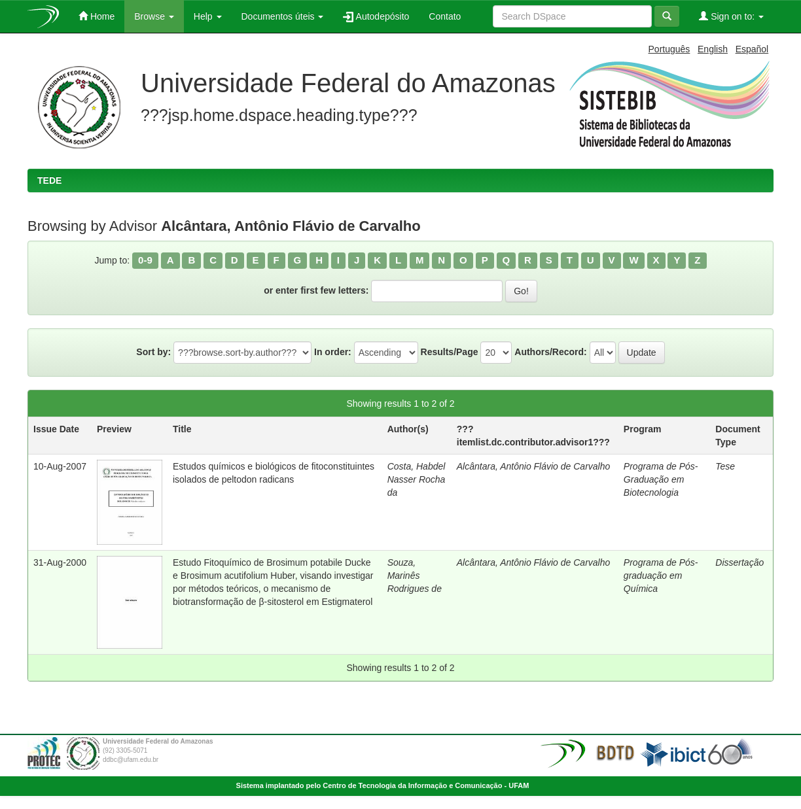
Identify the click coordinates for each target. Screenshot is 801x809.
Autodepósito (376, 16)
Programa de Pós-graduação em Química (661, 575)
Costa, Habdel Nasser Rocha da (416, 479)
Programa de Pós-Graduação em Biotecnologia (661, 479)
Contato (445, 16)
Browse (154, 16)
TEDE (49, 180)
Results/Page (449, 352)
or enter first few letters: (316, 290)
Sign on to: (731, 16)
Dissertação (739, 562)
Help (208, 16)
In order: (332, 352)
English (713, 49)
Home (97, 16)
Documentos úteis (282, 16)
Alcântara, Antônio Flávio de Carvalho (534, 466)
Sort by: (153, 352)
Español (752, 49)
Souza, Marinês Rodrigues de (414, 575)
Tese (725, 466)
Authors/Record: (550, 352)
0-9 (145, 260)
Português (669, 49)
